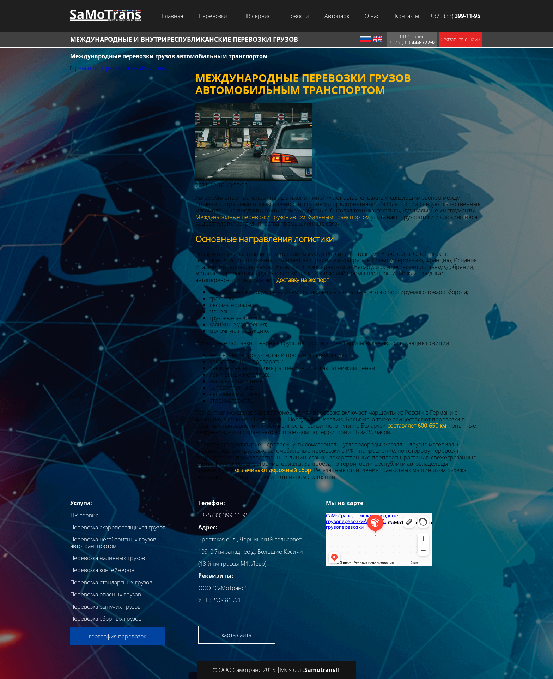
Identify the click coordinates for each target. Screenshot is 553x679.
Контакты (407, 16)
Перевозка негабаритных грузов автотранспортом (113, 542)
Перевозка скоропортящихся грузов (118, 527)
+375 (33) (455, 16)
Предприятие (120, 68)
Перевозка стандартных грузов (111, 582)
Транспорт (86, 68)
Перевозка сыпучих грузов (105, 607)
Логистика (153, 68)
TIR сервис (257, 16)
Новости (297, 16)
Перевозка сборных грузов (105, 619)
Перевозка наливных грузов (107, 558)
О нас (372, 16)
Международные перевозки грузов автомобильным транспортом (282, 217)
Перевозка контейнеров (102, 570)
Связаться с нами (460, 39)
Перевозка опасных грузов (105, 594)
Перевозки (213, 16)
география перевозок (117, 636)
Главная (172, 16)
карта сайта (236, 635)
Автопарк (336, 16)
